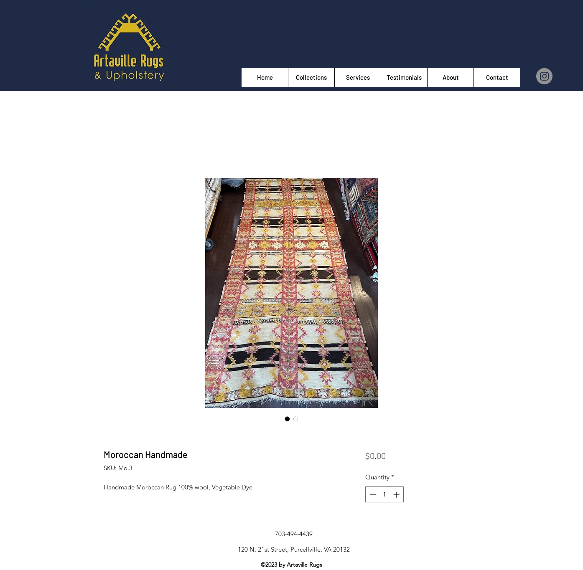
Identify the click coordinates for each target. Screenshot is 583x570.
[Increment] (397, 494)
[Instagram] (544, 76)
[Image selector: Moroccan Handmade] (287, 419)
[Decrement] (372, 494)
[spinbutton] (385, 494)
